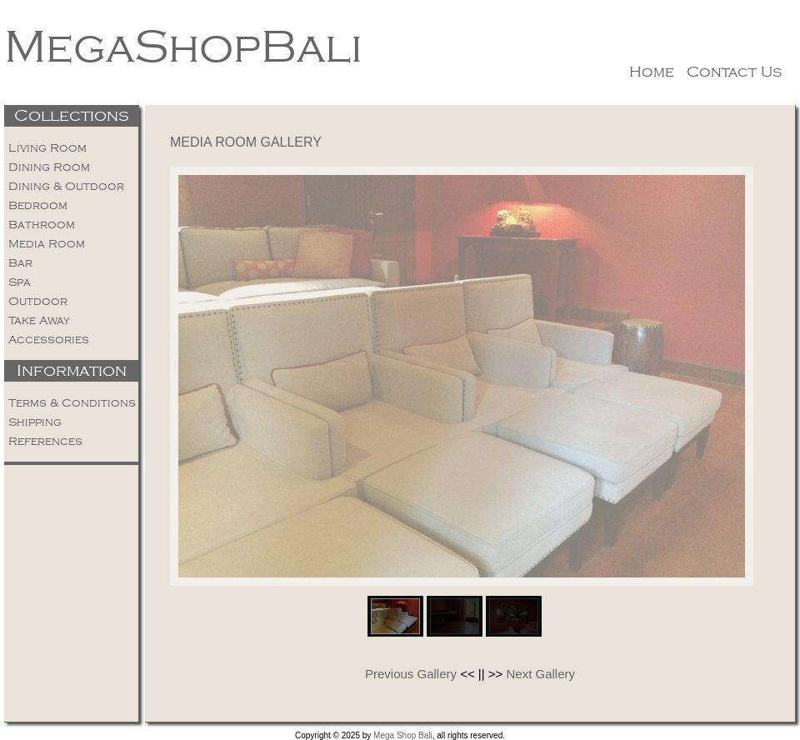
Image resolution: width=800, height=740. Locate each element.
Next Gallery (541, 674)
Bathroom (41, 224)
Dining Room (49, 167)
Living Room (47, 148)
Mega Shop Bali (402, 735)
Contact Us (734, 71)
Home (651, 71)
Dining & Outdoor (66, 186)
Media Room (46, 244)
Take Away (39, 320)
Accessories (48, 339)
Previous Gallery (411, 674)
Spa (19, 282)
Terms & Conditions (72, 403)
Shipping (35, 422)
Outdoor (38, 301)
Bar (20, 263)
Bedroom (38, 205)
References (45, 441)
